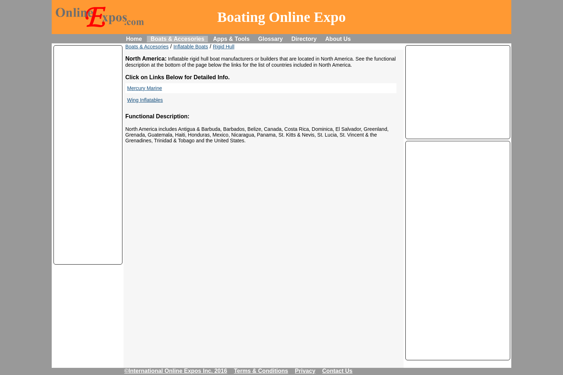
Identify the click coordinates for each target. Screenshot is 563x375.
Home (134, 39)
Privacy (305, 371)
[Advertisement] (88, 154)
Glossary (270, 39)
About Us (338, 39)
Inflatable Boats (190, 46)
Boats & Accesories (177, 39)
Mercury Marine (144, 88)
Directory (304, 39)
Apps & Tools (231, 39)
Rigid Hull (223, 46)
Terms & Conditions (261, 371)
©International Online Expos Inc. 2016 (175, 371)
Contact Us (337, 371)
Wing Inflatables (145, 100)
